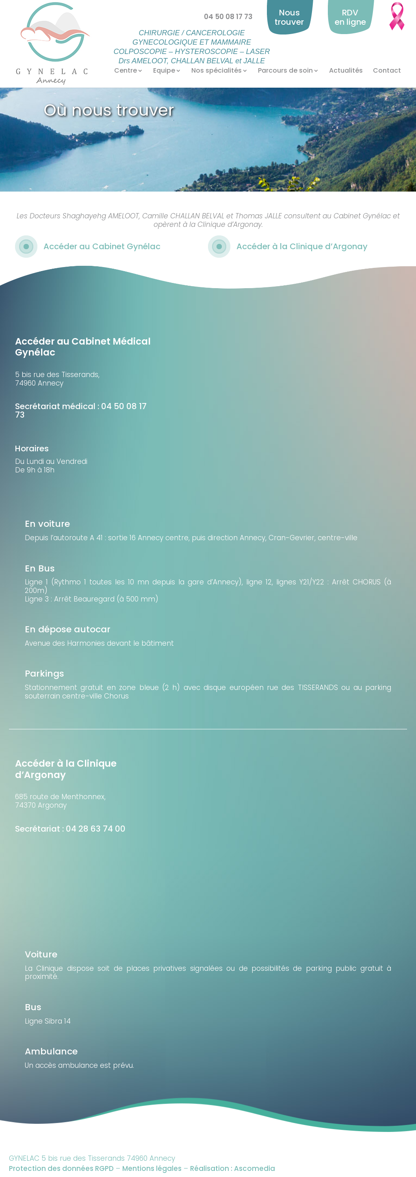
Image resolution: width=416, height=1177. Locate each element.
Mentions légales (152, 1168)
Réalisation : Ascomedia (232, 1168)
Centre (125, 71)
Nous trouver (289, 17)
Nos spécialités (216, 71)
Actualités (346, 71)
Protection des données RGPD (61, 1168)
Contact (387, 71)
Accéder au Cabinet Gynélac (101, 246)
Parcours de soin (285, 71)
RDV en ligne (350, 17)
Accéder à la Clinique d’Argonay (302, 246)
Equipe (164, 71)
